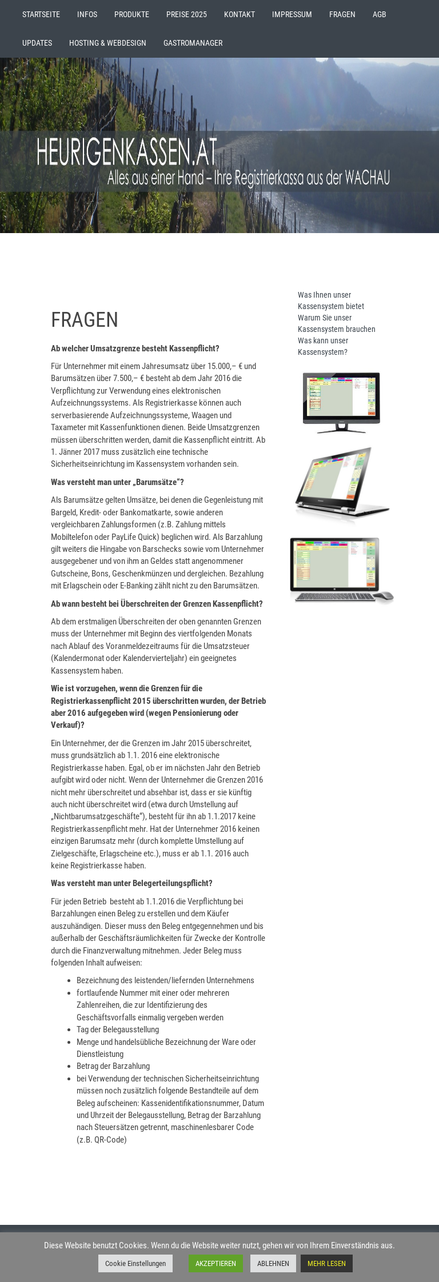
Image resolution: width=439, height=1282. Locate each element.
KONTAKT (239, 14)
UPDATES (37, 42)
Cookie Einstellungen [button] (135, 1263)
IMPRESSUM (292, 14)
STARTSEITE (41, 14)
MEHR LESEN (327, 1263)
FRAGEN (342, 14)
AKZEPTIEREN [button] (215, 1263)
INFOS (87, 14)
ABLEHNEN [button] (273, 1263)
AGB (379, 14)
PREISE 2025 (186, 14)
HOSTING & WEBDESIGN (107, 42)
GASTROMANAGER (192, 42)
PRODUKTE (131, 14)
